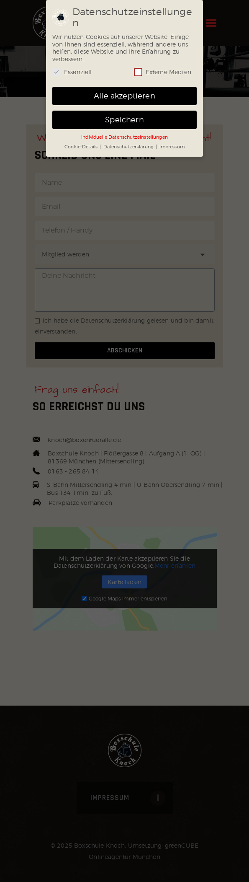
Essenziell (72, 72)
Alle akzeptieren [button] (124, 95)
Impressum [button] (172, 146)
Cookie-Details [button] (81, 146)
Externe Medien (162, 72)
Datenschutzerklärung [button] (129, 146)
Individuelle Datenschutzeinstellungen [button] (124, 137)
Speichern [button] (124, 119)
